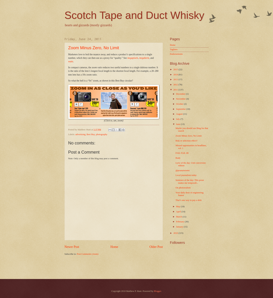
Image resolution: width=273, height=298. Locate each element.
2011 (175, 89)
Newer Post (71, 247)
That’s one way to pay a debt (189, 200)
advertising (80, 134)
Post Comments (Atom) (87, 254)
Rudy (178, 158)
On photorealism (183, 187)
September (181, 109)
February (180, 221)
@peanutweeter (183, 170)
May (178, 206)
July (178, 119)
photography (101, 134)
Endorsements (176, 54)
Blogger (157, 291)
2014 (175, 74)
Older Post (156, 247)
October (180, 104)
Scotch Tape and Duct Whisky (134, 15)
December (181, 94)
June (178, 124)
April (178, 211)
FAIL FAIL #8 (182, 153)
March (179, 216)
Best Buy (91, 134)
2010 (175, 233)
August (179, 114)
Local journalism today (186, 175)
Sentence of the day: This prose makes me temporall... (190, 181)
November (181, 99)
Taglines (173, 49)
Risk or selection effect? (186, 141)
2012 (175, 84)
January (180, 227)
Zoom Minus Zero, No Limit (93, 47)
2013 (175, 79)
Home (114, 247)
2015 (175, 69)
